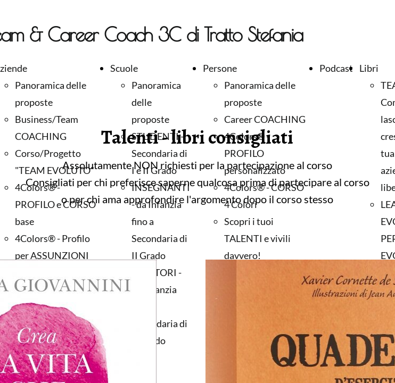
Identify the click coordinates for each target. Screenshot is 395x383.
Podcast (336, 68)
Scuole (124, 68)
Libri (368, 68)
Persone (220, 68)
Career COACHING (265, 119)
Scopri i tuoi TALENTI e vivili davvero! (257, 238)
